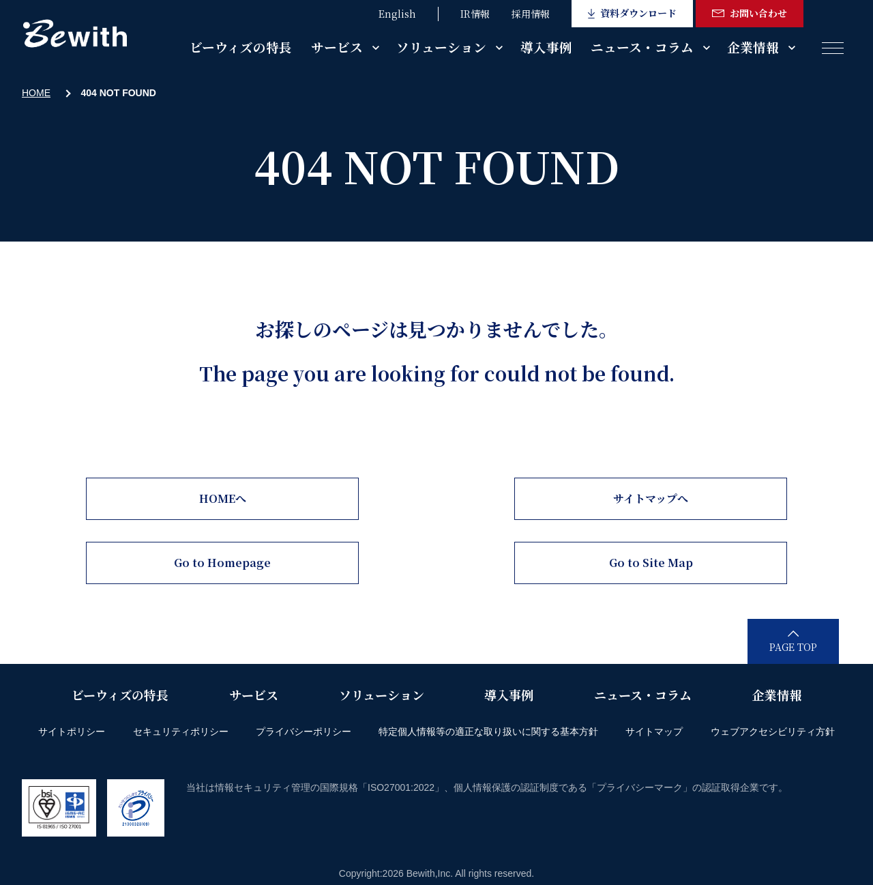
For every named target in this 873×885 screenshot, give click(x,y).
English (397, 13)
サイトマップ (654, 731)
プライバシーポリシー (303, 731)
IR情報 (475, 13)
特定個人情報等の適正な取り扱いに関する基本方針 (488, 731)
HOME (36, 92)
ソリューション (441, 47)
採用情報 (531, 13)
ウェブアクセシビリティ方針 (773, 731)
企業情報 (753, 47)
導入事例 (546, 47)
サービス (337, 47)
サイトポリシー (71, 731)
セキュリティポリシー (180, 731)
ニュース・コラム (642, 47)
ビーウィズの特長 (241, 47)
